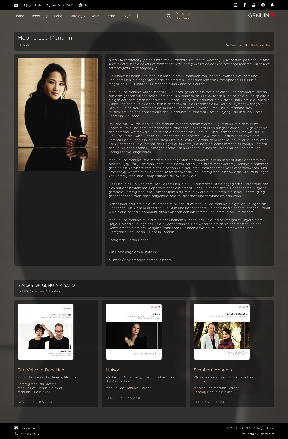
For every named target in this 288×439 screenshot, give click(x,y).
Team (110, 16)
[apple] (272, 4)
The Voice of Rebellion (41, 370)
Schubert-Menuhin (213, 370)
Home (19, 16)
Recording (39, 16)
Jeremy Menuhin (37, 384)
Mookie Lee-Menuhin (40, 388)
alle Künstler (258, 45)
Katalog (76, 16)
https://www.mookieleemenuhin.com (142, 260)
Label (58, 16)
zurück (234, 45)
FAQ (125, 16)
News (95, 16)
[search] (151, 16)
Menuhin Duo (34, 392)
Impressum (258, 433)
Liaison (113, 370)
